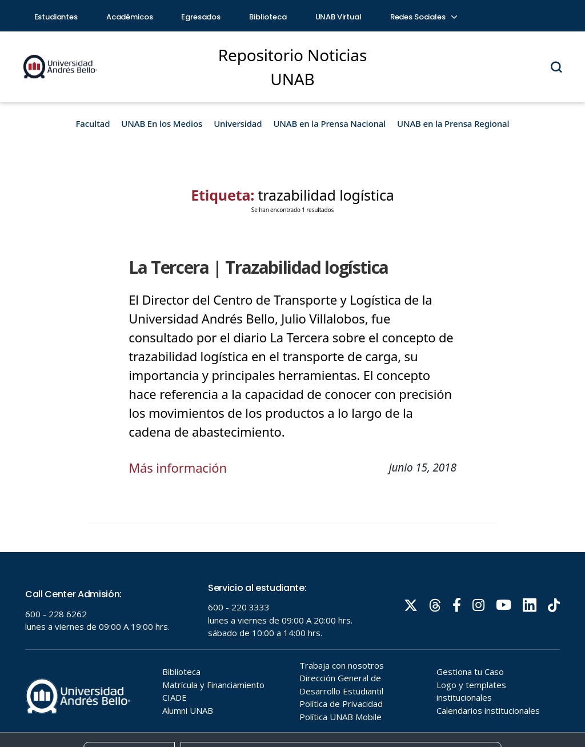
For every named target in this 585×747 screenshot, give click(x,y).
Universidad (238, 123)
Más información (178, 467)
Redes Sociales (423, 16)
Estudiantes (56, 16)
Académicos (129, 16)
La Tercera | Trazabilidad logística (258, 267)
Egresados (201, 16)
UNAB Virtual (338, 16)
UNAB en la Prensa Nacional (329, 123)
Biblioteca (268, 16)
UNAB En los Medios (161, 123)
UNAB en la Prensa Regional (453, 123)
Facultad (93, 123)
